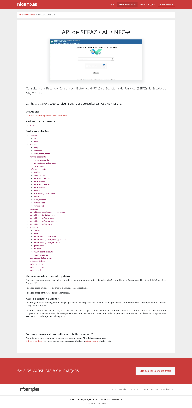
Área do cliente (166, 4)
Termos (145, 389)
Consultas (123, 389)
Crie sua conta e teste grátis (155, 370)
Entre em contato (34, 341)
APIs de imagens (147, 4)
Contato (154, 389)
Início (112, 4)
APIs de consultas (127, 4)
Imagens (134, 389)
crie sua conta (91, 341)
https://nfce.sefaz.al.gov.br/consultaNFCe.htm (47, 115)
